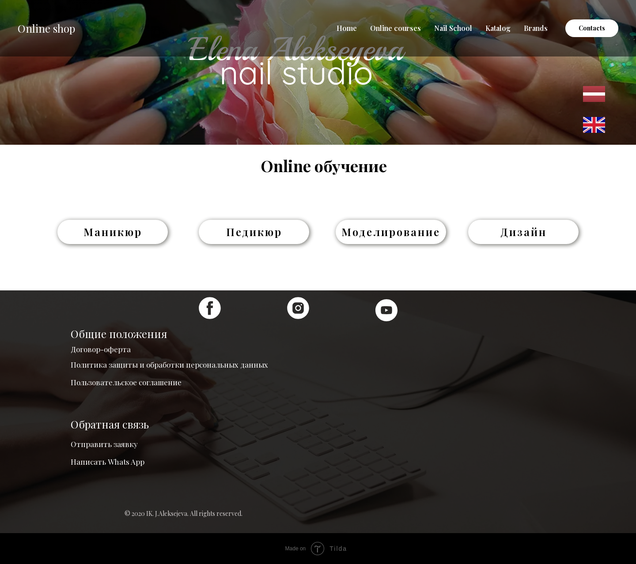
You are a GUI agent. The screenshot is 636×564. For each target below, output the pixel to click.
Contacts (592, 28)
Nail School (453, 28)
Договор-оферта (101, 349)
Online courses (395, 28)
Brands (536, 28)
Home (347, 28)
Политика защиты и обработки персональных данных (169, 364)
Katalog (498, 28)
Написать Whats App (107, 461)
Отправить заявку (104, 444)
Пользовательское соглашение (126, 382)
